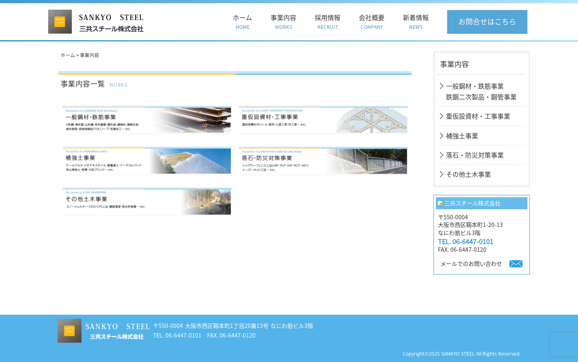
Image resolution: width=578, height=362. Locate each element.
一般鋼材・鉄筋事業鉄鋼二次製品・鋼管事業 (481, 91)
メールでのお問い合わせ (471, 263)
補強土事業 (462, 135)
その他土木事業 (468, 174)
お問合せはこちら (487, 21)
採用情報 (327, 21)
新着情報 (416, 21)
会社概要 (372, 21)
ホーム (242, 21)
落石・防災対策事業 (475, 155)
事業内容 (283, 21)
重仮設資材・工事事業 (478, 116)
